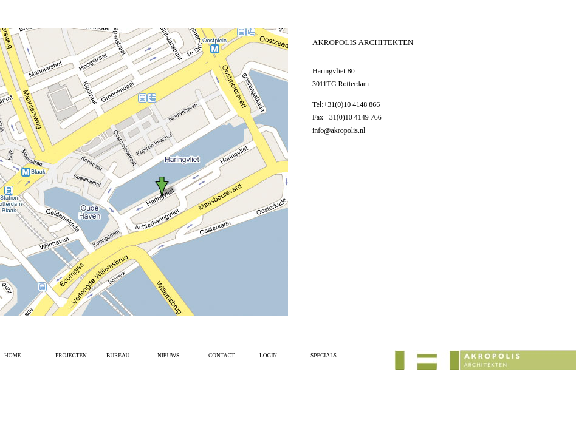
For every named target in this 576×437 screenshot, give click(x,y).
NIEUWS (168, 356)
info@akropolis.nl (338, 130)
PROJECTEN (71, 356)
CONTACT (221, 356)
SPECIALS (323, 356)
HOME (12, 356)
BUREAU (117, 356)
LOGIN (268, 356)
